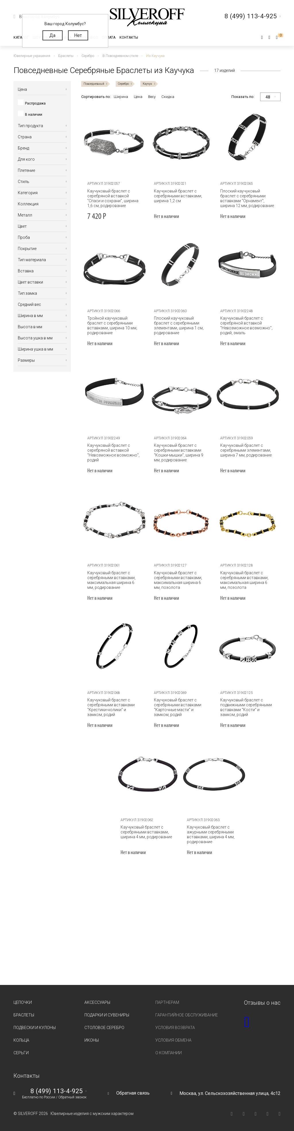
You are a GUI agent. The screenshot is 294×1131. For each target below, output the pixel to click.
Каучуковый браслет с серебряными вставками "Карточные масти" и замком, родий (177, 707)
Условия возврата (175, 1027)
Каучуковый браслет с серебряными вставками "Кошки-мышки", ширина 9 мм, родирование (178, 452)
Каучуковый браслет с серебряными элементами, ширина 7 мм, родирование (246, 450)
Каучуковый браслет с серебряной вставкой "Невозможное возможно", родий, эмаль (246, 325)
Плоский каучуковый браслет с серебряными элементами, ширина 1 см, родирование (179, 325)
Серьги (21, 1053)
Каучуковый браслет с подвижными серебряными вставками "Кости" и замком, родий (246, 707)
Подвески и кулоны (34, 1027)
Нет (78, 35)
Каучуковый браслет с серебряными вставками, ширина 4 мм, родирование (146, 832)
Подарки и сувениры (106, 1015)
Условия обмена (173, 1040)
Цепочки (22, 1002)
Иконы (91, 1040)
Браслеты (23, 1015)
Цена (138, 97)
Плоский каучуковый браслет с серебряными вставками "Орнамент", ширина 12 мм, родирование (247, 198)
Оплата (108, 38)
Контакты (128, 38)
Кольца (21, 1040)
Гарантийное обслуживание (186, 1015)
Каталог (21, 38)
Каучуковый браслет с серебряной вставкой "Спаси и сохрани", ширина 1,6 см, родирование (112, 198)
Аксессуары (97, 1002)
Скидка (167, 97)
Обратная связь (133, 1093)
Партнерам (167, 1002)
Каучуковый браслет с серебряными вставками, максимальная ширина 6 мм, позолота (178, 580)
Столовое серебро (104, 1027)
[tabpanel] (115, 141)
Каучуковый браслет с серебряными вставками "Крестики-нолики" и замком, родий (111, 707)
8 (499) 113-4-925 (56, 1091)
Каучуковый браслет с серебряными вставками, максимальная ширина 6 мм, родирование (111, 580)
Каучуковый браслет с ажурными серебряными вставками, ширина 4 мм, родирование (211, 834)
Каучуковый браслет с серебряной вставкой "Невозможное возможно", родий (113, 452)
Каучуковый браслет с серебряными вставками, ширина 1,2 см (178, 196)
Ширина (121, 97)
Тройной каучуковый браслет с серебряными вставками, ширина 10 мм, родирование (112, 325)
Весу (152, 97)
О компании (168, 1053)
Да (52, 35)
